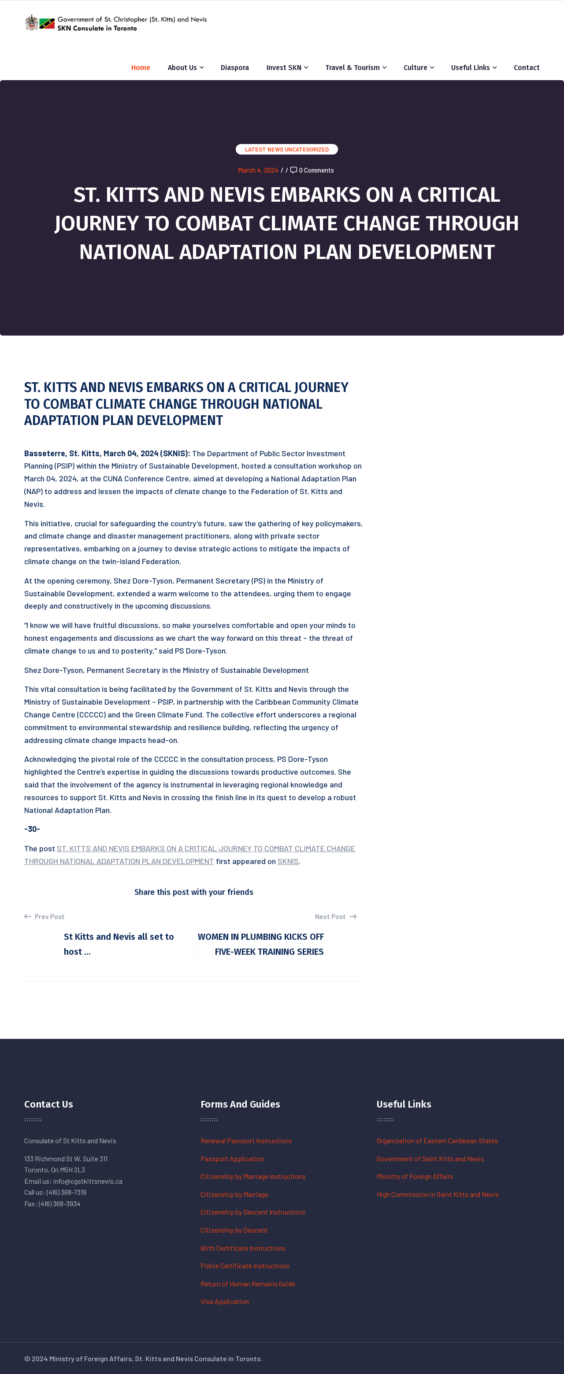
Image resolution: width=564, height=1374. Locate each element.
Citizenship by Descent (234, 1230)
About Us (182, 67)
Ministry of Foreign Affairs (415, 1176)
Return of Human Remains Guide (247, 1283)
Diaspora (235, 67)
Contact (527, 67)
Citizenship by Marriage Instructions (253, 1176)
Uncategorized (307, 149)
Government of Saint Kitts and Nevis (430, 1158)
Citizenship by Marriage (234, 1194)
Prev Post (44, 916)
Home (140, 67)
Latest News (264, 149)
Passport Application (232, 1158)
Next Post (335, 916)
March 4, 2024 (258, 170)
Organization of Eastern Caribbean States (437, 1140)
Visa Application (224, 1301)
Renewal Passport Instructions (246, 1140)
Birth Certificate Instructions (243, 1248)
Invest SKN (284, 67)
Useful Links (470, 67)
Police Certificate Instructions (244, 1265)
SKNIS (288, 861)
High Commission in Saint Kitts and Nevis (438, 1194)
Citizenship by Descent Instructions (252, 1212)
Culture (415, 67)
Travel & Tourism (352, 67)
